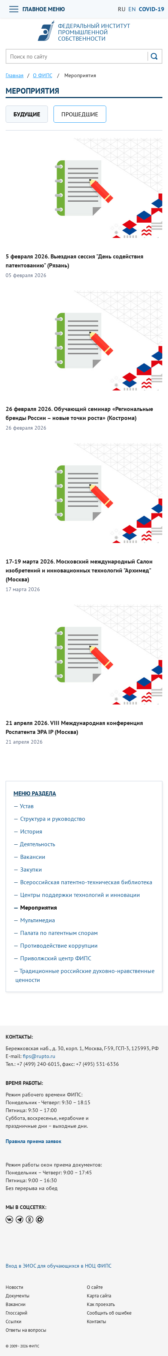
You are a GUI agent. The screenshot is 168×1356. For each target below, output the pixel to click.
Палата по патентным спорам (59, 932)
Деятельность (37, 844)
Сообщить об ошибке (109, 1313)
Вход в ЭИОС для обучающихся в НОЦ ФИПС (59, 1265)
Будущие (26, 114)
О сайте (95, 1287)
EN (132, 9)
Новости (14, 1287)
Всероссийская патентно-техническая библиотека (86, 882)
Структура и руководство (52, 818)
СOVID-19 (151, 9)
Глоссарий (16, 1313)
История (31, 831)
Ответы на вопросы (26, 1330)
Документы (18, 1296)
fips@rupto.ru (39, 1056)
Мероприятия (38, 907)
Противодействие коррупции (59, 945)
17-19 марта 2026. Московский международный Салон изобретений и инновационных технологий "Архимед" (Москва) (79, 570)
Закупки (31, 869)
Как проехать (101, 1304)
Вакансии (32, 856)
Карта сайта (99, 1296)
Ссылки (13, 1321)
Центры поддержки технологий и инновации (80, 894)
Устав (27, 806)
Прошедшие (79, 114)
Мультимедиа (37, 920)
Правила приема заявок (33, 1141)
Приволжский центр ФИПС (55, 958)
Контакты (96, 1321)
